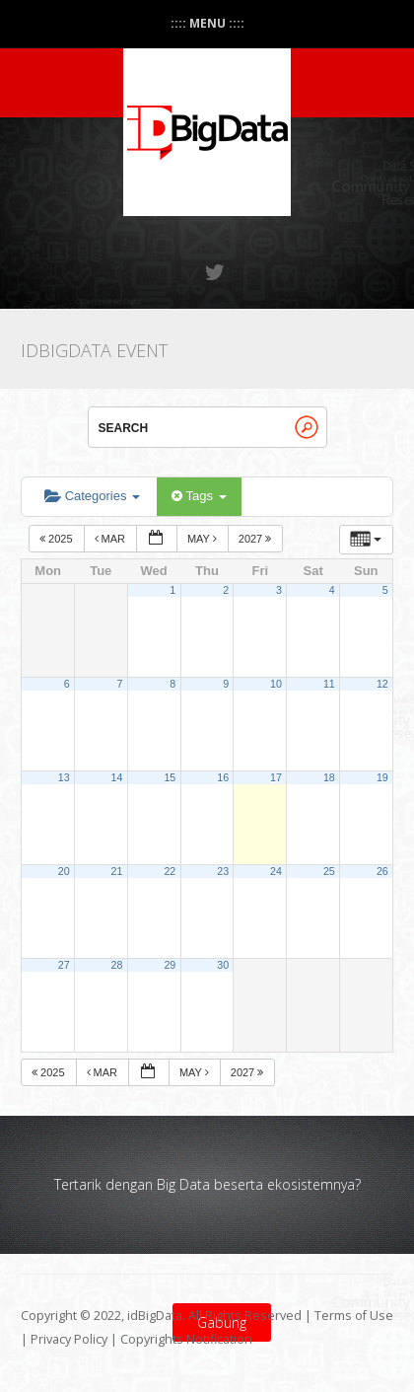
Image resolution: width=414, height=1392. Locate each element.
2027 (257, 539)
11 (329, 684)
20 (64, 871)
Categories (92, 495)
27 (64, 965)
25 (329, 871)
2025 (57, 539)
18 (329, 777)
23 (223, 871)
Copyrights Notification (186, 1339)
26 (382, 871)
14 (117, 777)
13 (64, 777)
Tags (199, 495)
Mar (112, 539)
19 (382, 777)
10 (276, 684)
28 (117, 965)
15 (169, 777)
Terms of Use (353, 1315)
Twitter (216, 272)
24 (276, 871)
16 (223, 777)
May (203, 539)
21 (117, 871)
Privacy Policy (69, 1339)
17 (276, 777)
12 (382, 684)
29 (169, 965)
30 (223, 965)
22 (169, 871)
